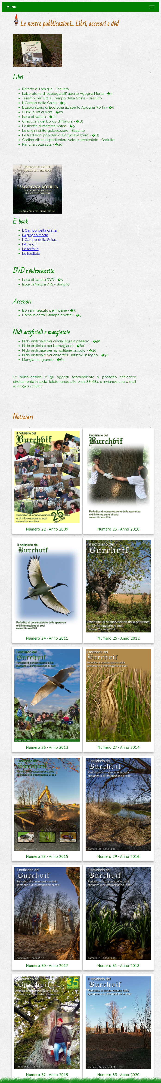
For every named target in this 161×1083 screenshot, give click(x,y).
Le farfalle (30, 249)
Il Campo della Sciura (39, 240)
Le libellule (31, 254)
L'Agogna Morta (35, 235)
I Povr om (29, 244)
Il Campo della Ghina (39, 230)
